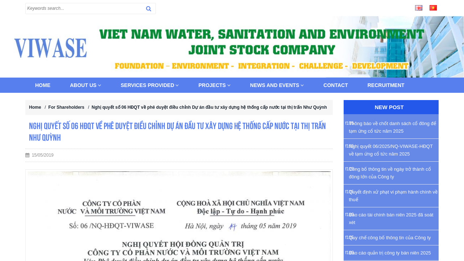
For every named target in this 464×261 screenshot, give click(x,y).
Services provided (150, 85)
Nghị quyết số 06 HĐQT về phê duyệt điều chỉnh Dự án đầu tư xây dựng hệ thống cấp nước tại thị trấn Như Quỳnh (209, 107)
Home (42, 85)
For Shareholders (66, 107)
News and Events (277, 85)
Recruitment (386, 85)
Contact (335, 85)
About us (85, 85)
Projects (214, 85)
